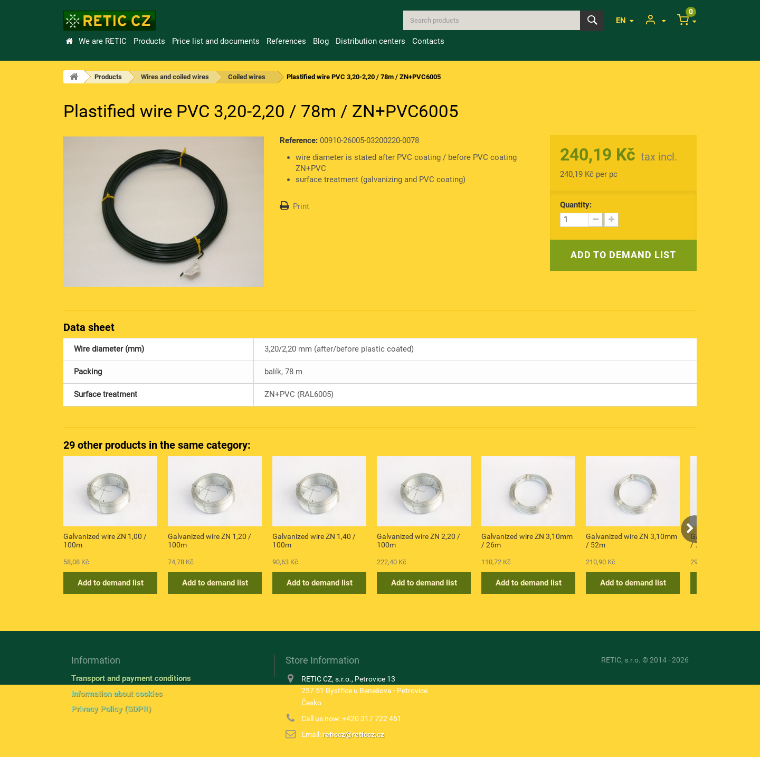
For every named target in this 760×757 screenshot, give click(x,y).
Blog (321, 41)
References (286, 41)
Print (301, 206)
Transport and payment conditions (131, 678)
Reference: (299, 140)
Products (149, 41)
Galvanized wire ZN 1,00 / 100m (105, 540)
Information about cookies (117, 693)
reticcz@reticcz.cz (353, 734)
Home (69, 41)
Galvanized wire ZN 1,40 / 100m (314, 540)
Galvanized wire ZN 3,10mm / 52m (631, 540)
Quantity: (576, 205)
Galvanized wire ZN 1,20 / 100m (209, 540)
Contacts (428, 41)
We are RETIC (103, 41)
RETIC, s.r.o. (621, 660)
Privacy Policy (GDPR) (111, 709)
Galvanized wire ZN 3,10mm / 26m (527, 540)
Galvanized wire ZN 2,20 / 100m (418, 540)
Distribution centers (370, 41)
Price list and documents (216, 41)
